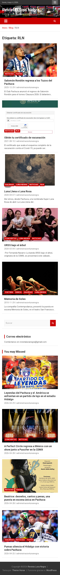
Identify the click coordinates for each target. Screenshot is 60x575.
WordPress (51, 570)
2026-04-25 (9, 553)
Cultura (9, 292)
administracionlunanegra (27, 87)
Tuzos (19, 74)
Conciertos (10, 238)
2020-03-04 (9, 249)
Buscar (53, 323)
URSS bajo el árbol (15, 245)
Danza (18, 292)
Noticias (9, 74)
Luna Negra (21, 185)
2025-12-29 (9, 87)
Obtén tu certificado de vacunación (24, 137)
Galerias (9, 185)
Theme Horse (18, 570)
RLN (17, 131)
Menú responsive (55, 2)
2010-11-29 (9, 302)
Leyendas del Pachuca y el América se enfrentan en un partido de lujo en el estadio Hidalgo (30, 396)
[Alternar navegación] (5, 21)
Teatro (19, 490)
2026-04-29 (9, 403)
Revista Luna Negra (20, 9)
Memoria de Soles (15, 298)
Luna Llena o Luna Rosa (17, 191)
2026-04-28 (9, 453)
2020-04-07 (9, 195)
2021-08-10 (9, 141)
